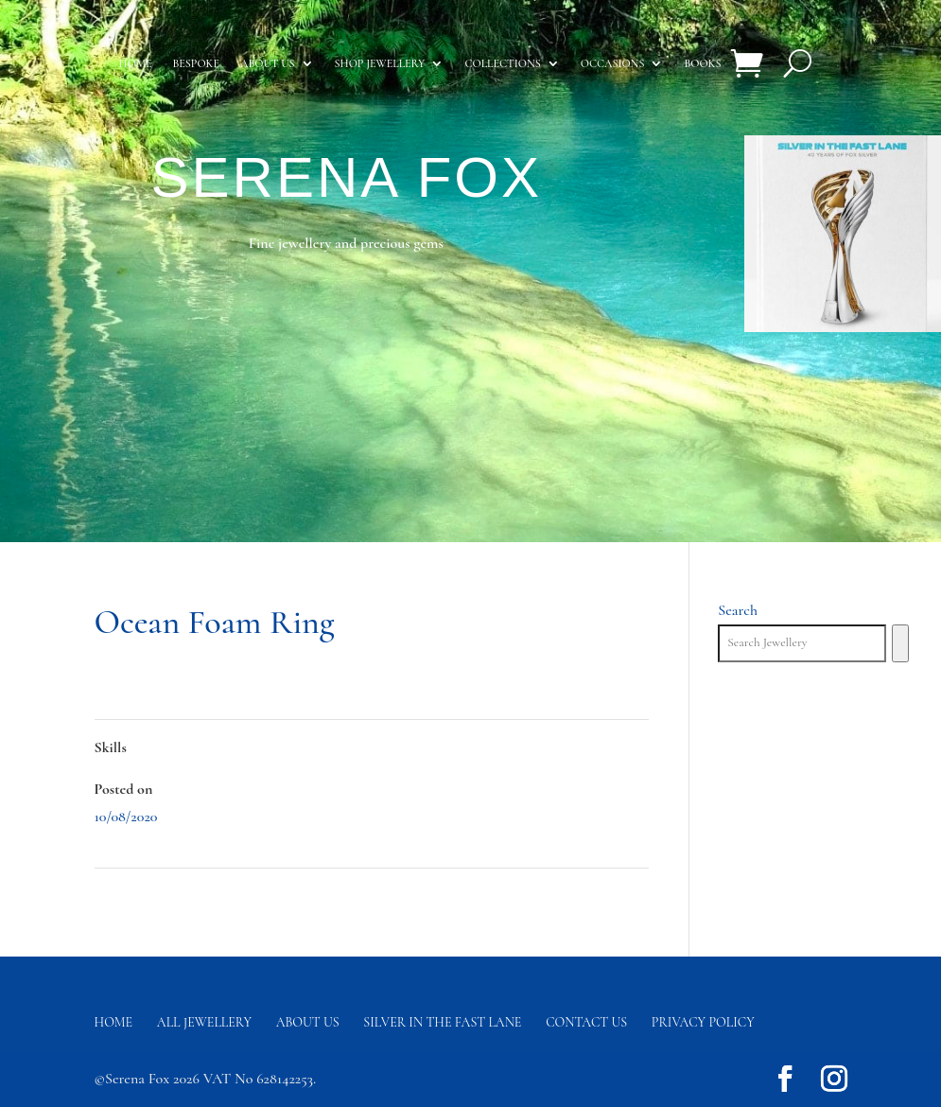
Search (738, 610)
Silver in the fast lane (442, 1022)
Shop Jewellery (380, 63)
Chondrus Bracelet (148, 895)
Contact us (586, 1022)
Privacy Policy (703, 1022)
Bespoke (196, 63)
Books (702, 63)
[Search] (900, 643)
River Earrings (605, 895)
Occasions (613, 63)
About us (267, 63)
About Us (308, 1022)
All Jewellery (204, 1022)
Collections (502, 63)
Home (135, 63)
